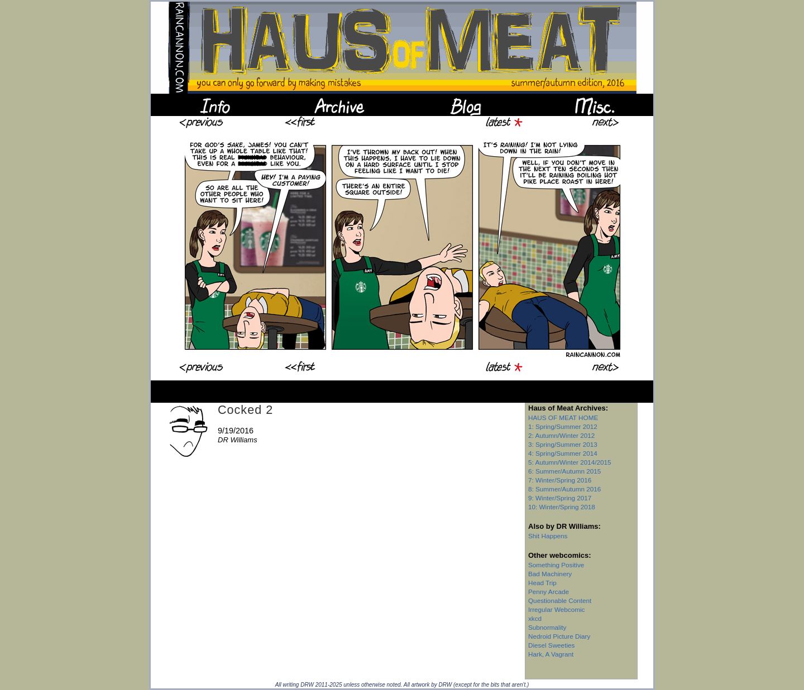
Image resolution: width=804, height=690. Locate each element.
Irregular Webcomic (556, 609)
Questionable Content (559, 600)
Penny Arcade (548, 591)
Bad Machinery (550, 573)
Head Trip (542, 582)
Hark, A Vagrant (550, 654)
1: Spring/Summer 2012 (562, 426)
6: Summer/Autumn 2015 (564, 471)
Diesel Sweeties (551, 645)
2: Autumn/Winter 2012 (561, 435)
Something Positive (556, 564)
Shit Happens (547, 535)
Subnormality (547, 627)
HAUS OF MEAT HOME (563, 417)
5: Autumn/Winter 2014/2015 (569, 462)
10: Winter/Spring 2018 (561, 506)
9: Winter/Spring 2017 (559, 497)
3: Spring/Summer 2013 (562, 444)
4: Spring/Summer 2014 (562, 453)
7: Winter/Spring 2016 (559, 480)
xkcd (535, 618)
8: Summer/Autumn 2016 (564, 489)
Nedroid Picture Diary (559, 636)
